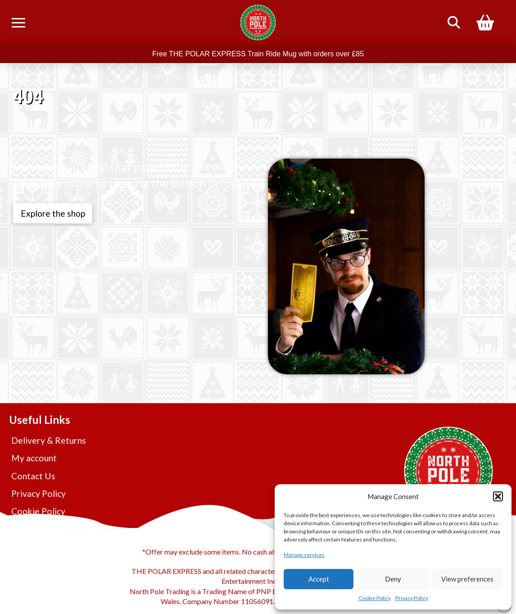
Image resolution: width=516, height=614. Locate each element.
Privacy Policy (411, 598)
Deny (393, 579)
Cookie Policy (374, 598)
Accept (318, 579)
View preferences (467, 579)
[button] (497, 496)
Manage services (304, 554)
